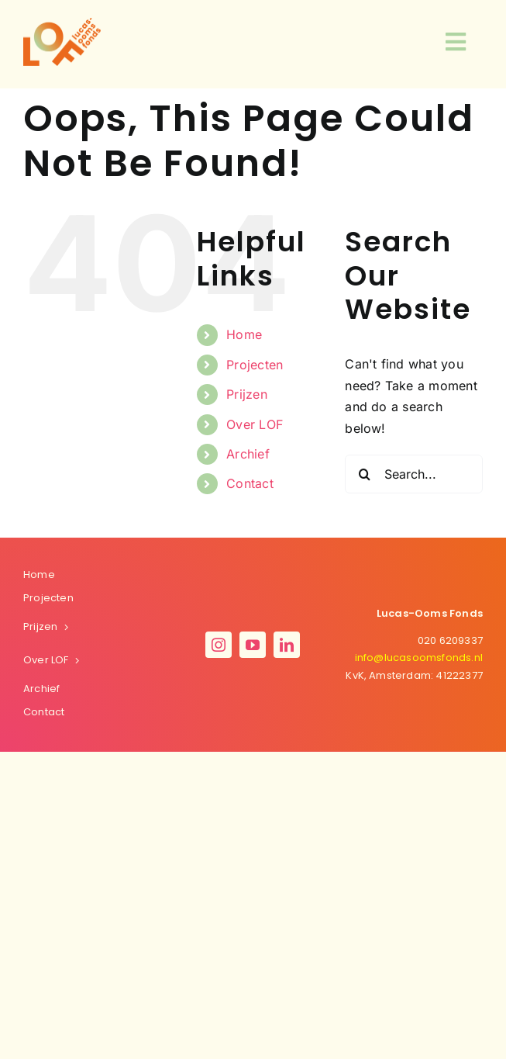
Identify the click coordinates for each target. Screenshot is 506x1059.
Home (244, 334)
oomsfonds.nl (419, 657)
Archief (248, 454)
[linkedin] (287, 645)
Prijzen (246, 394)
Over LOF (254, 424)
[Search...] (414, 474)
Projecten (254, 364)
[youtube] (252, 645)
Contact (250, 483)
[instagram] (218, 645)
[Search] (364, 474)
